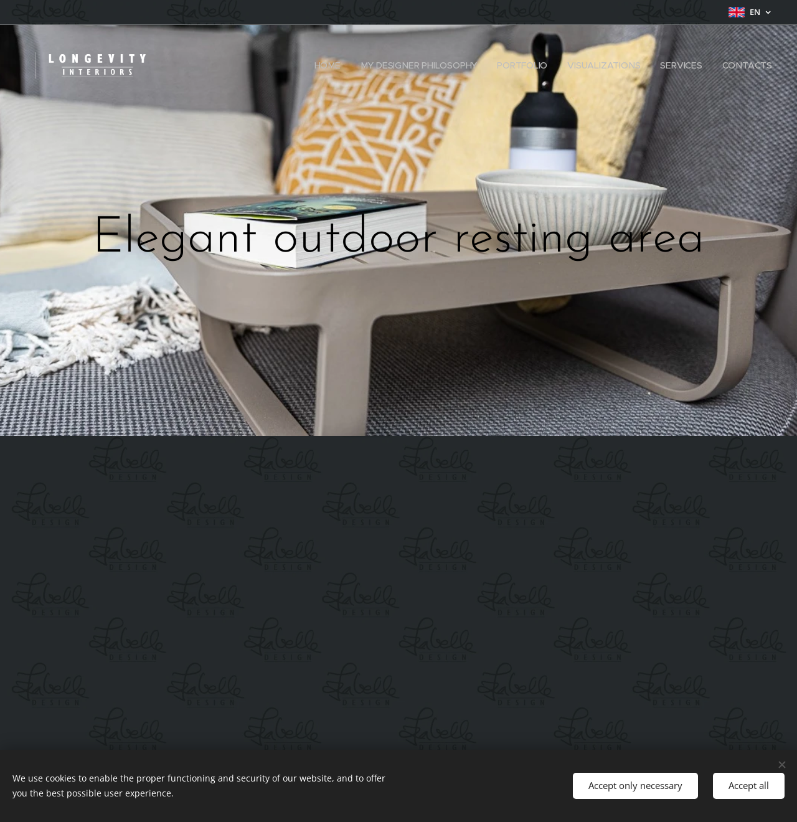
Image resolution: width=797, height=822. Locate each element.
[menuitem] (329, 65)
